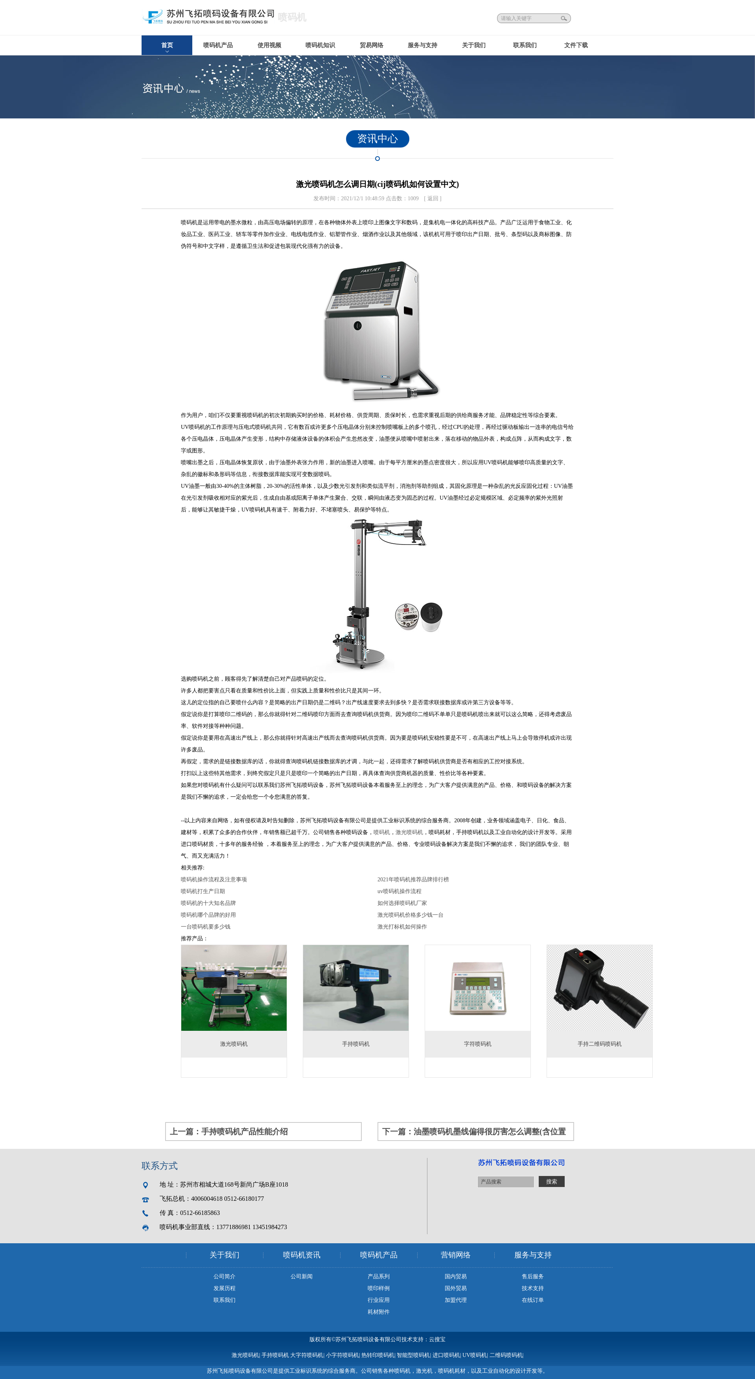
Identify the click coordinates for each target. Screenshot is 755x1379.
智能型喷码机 (413, 1355)
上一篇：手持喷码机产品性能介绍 (229, 1131)
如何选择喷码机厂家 (402, 903)
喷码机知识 (320, 45)
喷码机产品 (218, 45)
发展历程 (225, 1288)
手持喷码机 (275, 1355)
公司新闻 (302, 1276)
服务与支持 (422, 45)
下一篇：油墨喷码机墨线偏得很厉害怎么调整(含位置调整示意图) (474, 1134)
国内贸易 (456, 1276)
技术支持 (533, 1288)
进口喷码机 (446, 1355)
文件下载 (576, 45)
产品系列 (379, 1276)
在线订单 (533, 1300)
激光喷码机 (409, 832)
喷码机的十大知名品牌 (208, 903)
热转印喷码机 (377, 1355)
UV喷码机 (474, 1355)
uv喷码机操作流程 (400, 891)
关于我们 (474, 45)
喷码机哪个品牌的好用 (208, 915)
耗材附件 (379, 1312)
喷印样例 (379, 1288)
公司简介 (225, 1276)
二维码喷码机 (506, 1355)
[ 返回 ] (432, 198)
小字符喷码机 (342, 1355)
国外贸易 (456, 1288)
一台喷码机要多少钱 (205, 927)
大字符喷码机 (306, 1355)
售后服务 (533, 1276)
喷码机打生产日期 (203, 891)
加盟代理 (456, 1300)
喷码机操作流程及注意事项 (214, 879)
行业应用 (379, 1300)
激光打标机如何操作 (402, 927)
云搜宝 (437, 1339)
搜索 (564, 18)
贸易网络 (371, 45)
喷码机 (382, 832)
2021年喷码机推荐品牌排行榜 (413, 879)
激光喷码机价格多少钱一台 (411, 915)
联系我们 (525, 45)
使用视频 (269, 45)
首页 (167, 45)
